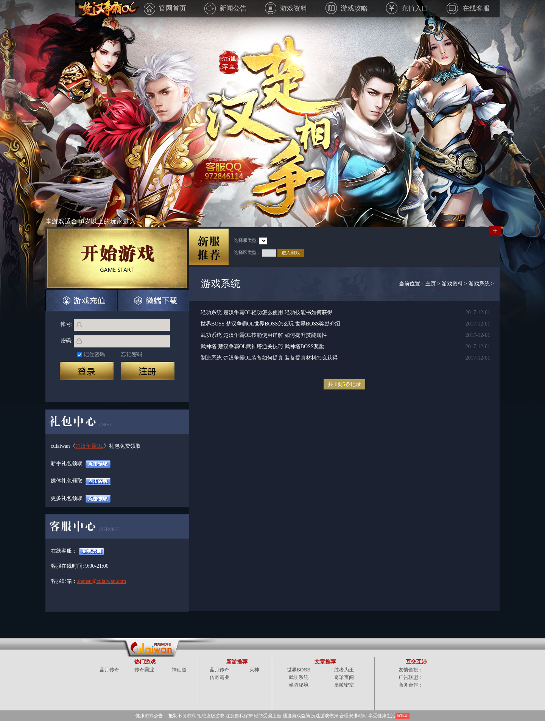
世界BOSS (298, 670)
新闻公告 (225, 8)
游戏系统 (479, 284)
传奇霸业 (144, 670)
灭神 (254, 670)
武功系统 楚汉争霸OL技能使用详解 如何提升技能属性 (264, 335)
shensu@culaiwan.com (91, 581)
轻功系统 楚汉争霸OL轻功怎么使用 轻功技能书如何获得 (266, 312)
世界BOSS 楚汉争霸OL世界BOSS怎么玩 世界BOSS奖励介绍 (270, 324)
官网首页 (165, 8)
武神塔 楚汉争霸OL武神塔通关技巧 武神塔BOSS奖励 (262, 346)
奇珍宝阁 (344, 677)
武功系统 (298, 677)
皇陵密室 (344, 685)
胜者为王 (344, 670)
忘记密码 (131, 354)
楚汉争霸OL (89, 446)
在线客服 (468, 8)
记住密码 (94, 354)
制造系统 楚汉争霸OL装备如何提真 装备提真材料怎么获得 (269, 358)
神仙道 (179, 670)
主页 (430, 284)
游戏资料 (286, 8)
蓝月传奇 (109, 670)
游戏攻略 (346, 8)
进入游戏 (291, 252)
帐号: (67, 324)
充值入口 (407, 8)
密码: (67, 341)
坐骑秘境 (298, 685)
